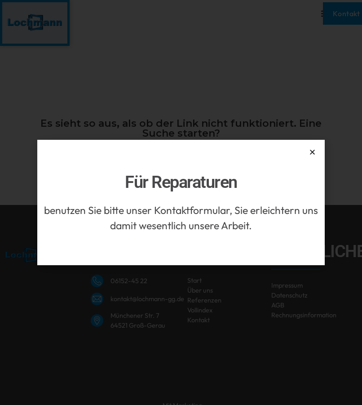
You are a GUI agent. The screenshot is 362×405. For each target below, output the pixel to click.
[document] (181, 202)
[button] (312, 152)
